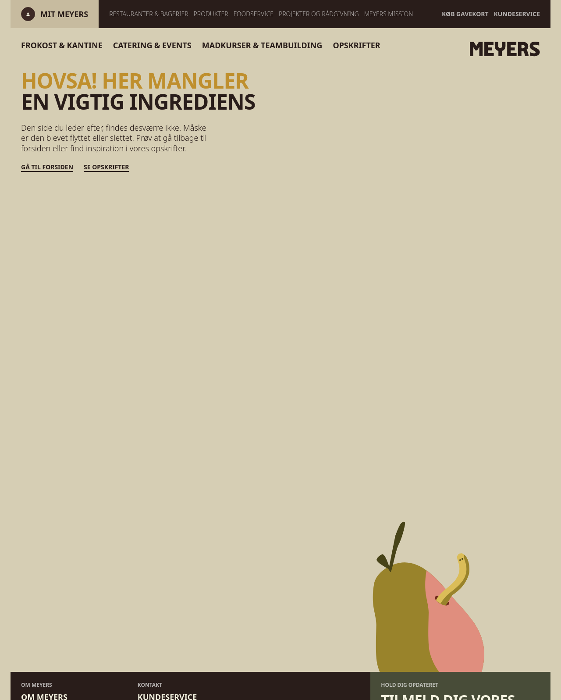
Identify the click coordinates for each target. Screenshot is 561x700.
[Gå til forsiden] (487, 49)
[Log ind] (64, 14)
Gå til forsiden (47, 167)
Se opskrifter (106, 167)
